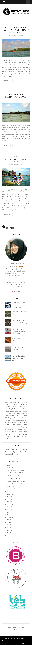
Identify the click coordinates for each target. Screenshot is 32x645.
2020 (8, 504)
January (11, 489)
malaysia (7, 436)
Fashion (12, 449)
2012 (8, 525)
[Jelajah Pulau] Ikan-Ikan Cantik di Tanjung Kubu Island (16, 29)
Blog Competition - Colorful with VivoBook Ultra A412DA (19, 332)
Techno (7, 452)
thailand (7, 439)
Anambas (7, 402)
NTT (21, 415)
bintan (21, 431)
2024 (8, 494)
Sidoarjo (19, 422)
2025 (8, 491)
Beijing (25, 402)
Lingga (14, 413)
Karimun (7, 411)
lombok (25, 434)
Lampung (8, 413)
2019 (8, 507)
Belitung (7, 404)
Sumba (17, 427)
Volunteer (7, 454)
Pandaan (16, 418)
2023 (8, 496)
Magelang (24, 413)
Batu (22, 402)
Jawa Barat (24, 406)
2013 (8, 522)
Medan (17, 415)
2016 (8, 514)
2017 (8, 512)
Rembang (21, 420)
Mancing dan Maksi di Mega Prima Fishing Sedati (18, 358)
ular (18, 454)
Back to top (25, 643)
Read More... (7, 80)
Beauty (7, 449)
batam (16, 25)
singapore (16, 436)
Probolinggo (8, 420)
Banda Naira (16, 402)
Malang (7, 415)
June (10, 467)
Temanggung (18, 429)
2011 (8, 527)
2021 (8, 502)
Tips (14, 452)
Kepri (16, 411)
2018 (8, 509)
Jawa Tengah (9, 409)
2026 (8, 465)
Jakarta (18, 406)
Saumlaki (7, 422)
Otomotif (24, 449)
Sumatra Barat (10, 424)
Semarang (13, 422)
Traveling (22, 451)
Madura (19, 413)
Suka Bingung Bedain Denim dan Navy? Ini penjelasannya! (18, 305)
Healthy (18, 449)
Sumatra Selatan (22, 424)
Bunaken (16, 404)
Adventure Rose (16, 638)
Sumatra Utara (9, 427)
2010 (8, 530)
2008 (8, 535)
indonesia (9, 434)
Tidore (25, 429)
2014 (8, 520)
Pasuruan (24, 418)
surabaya (24, 436)
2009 (8, 532)
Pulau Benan (15, 420)
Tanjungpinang (9, 429)
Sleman (24, 422)
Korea (20, 411)
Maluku (12, 415)
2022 (8, 499)
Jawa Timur (18, 409)
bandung (7, 431)
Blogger (15, 629)
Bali (11, 402)
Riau (26, 420)
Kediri (12, 411)
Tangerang (24, 427)
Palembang (8, 418)
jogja (18, 434)
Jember (25, 409)
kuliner (13, 454)
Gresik (14, 406)
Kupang (25, 411)
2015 (8, 517)
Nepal (25, 415)
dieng (25, 431)
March (10, 486)
